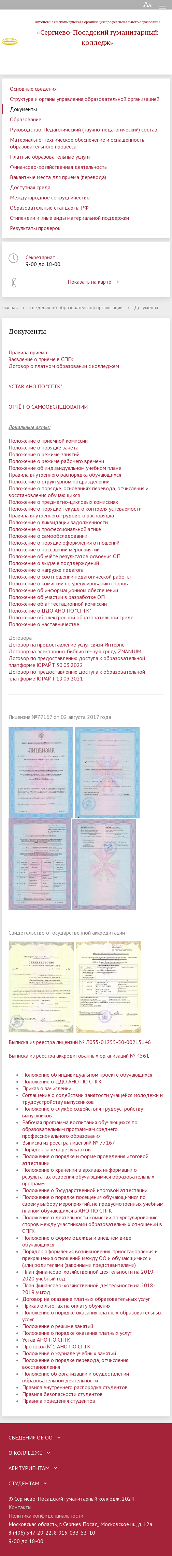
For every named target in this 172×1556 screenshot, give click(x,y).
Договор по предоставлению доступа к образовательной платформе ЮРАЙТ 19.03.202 (77, 675)
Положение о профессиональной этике (55, 529)
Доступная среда (30, 187)
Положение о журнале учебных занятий (69, 1353)
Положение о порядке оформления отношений (64, 542)
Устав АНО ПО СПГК (46, 1339)
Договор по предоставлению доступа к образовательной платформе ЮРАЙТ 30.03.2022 (77, 661)
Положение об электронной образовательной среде (71, 617)
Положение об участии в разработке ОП (57, 597)
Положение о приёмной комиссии (48, 440)
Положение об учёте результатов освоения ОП (64, 556)
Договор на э (24, 651)
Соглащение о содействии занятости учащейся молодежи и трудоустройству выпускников (92, 1098)
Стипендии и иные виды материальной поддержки (69, 217)
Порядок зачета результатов (56, 1149)
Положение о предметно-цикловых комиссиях (63, 501)
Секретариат (40, 257)
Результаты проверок (35, 228)
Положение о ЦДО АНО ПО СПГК (62, 1081)
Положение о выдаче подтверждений (54, 563)
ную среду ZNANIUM (116, 651)
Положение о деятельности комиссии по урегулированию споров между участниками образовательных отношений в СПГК (92, 1224)
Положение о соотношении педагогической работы (70, 576)
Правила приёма (28, 352)
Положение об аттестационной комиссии (58, 603)
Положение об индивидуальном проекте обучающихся (87, 1074)
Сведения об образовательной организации (76, 307)
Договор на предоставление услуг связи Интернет (68, 644)
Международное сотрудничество (50, 197)
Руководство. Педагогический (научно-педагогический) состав (83, 129)
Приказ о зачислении (46, 1088)
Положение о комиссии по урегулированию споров (68, 583)
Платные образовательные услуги (50, 156)
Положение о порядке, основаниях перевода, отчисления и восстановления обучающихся (78, 491)
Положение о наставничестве (44, 624)
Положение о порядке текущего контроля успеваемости (75, 508)
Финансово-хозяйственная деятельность (58, 166)
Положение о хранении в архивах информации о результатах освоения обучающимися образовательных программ (88, 1176)
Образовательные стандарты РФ (49, 207)
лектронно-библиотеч (66, 651)
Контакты (20, 1507)
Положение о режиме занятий (44, 454)
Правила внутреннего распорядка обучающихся (65, 474)
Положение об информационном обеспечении (63, 590)
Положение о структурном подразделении (59, 481)
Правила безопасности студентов (62, 1394)
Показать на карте (94, 281)
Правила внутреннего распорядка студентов (75, 1387)
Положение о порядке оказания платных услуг (76, 1332)
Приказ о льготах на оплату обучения (66, 1305)
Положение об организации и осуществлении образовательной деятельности (75, 1377)
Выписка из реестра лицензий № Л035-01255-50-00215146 (80, 1042)
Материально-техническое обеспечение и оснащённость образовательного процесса (77, 143)
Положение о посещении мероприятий (54, 549)
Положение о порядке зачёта (43, 447)
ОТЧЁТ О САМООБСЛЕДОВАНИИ (48, 406)
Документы (23, 109)
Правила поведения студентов (58, 1400)
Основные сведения (33, 88)
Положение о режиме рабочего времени (56, 461)
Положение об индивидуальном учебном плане (65, 467)
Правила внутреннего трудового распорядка (61, 515)
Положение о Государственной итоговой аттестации (84, 1190)
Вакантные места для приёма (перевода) (58, 177)
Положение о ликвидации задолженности (58, 522)
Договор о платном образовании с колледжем (64, 366)
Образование (25, 119)
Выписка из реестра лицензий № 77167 (68, 1142)
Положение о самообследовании (48, 535)
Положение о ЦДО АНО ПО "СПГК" (50, 610)
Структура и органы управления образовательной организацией (84, 98)
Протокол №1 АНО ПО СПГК (56, 1346)
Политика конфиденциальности (46, 1515)
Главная (10, 307)
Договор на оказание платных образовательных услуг (86, 1298)
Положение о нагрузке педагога (46, 569)
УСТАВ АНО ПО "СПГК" (35, 386)
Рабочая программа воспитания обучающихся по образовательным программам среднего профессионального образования (80, 1129)
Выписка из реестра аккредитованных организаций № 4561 (79, 1055)
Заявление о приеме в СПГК (41, 359)
